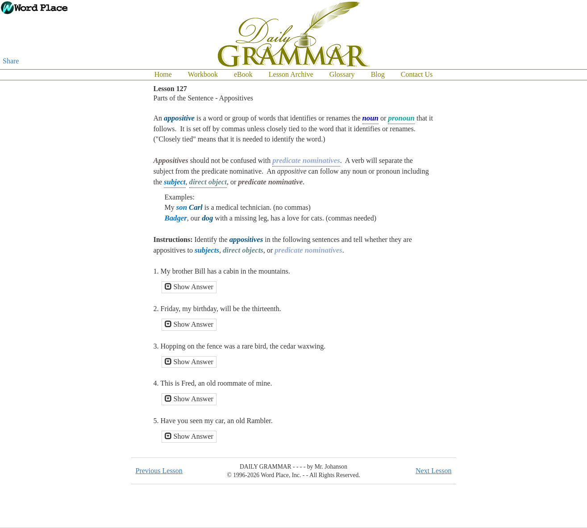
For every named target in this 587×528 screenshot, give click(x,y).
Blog (378, 74)
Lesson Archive (291, 74)
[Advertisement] (551, 214)
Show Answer (189, 287)
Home (163, 74)
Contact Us (417, 74)
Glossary (342, 74)
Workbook (203, 74)
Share (11, 61)
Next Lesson (433, 470)
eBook (243, 74)
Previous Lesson (159, 470)
